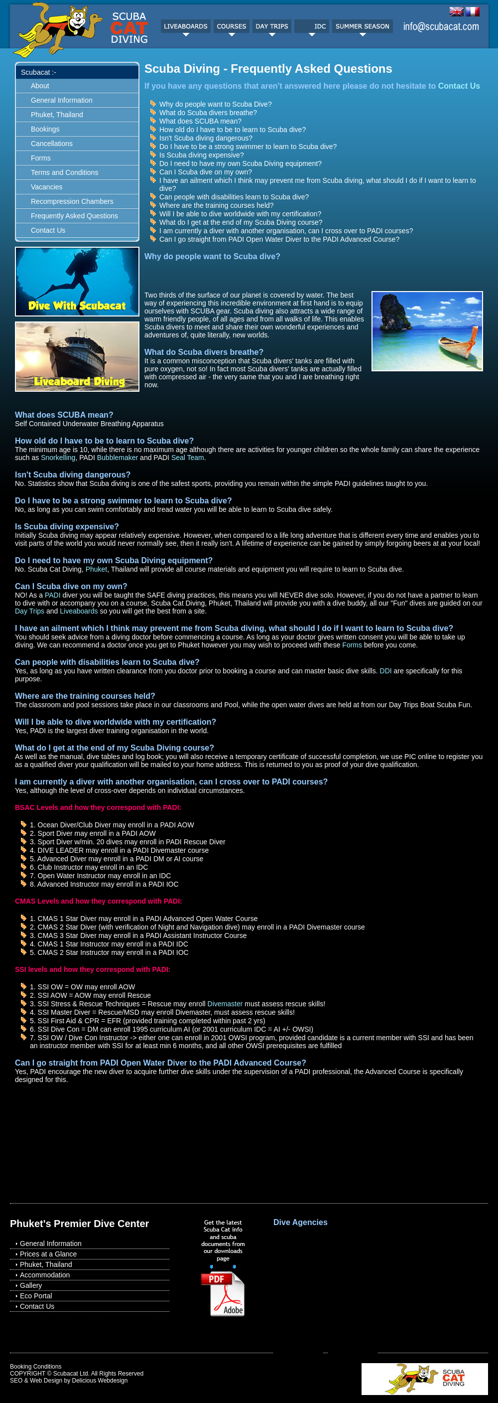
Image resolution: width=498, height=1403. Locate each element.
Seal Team (187, 458)
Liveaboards (79, 611)
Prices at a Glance (48, 1254)
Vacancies (47, 187)
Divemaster (225, 1004)
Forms (41, 158)
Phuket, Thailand (57, 115)
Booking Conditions (35, 1366)
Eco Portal (36, 1296)
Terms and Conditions (64, 172)
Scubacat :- (38, 72)
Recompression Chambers (72, 201)
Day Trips (29, 611)
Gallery (31, 1285)
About (40, 86)
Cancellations (52, 144)
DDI (386, 671)
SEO (16, 1380)
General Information (62, 100)
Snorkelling (57, 458)
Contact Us (48, 230)
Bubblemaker (117, 458)
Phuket (97, 569)
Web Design (46, 1380)
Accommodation (45, 1275)
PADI (53, 595)
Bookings (45, 129)
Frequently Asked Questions (74, 216)
